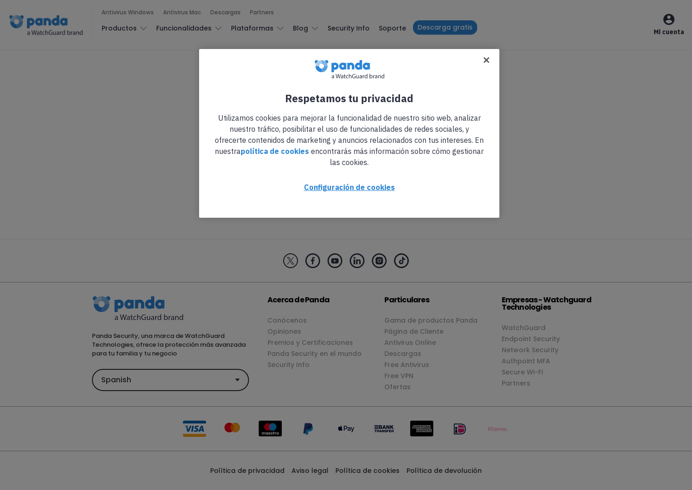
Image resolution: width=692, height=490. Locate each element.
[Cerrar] (486, 60)
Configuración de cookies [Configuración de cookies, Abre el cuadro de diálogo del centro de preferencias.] (349, 187)
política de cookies (275, 151)
